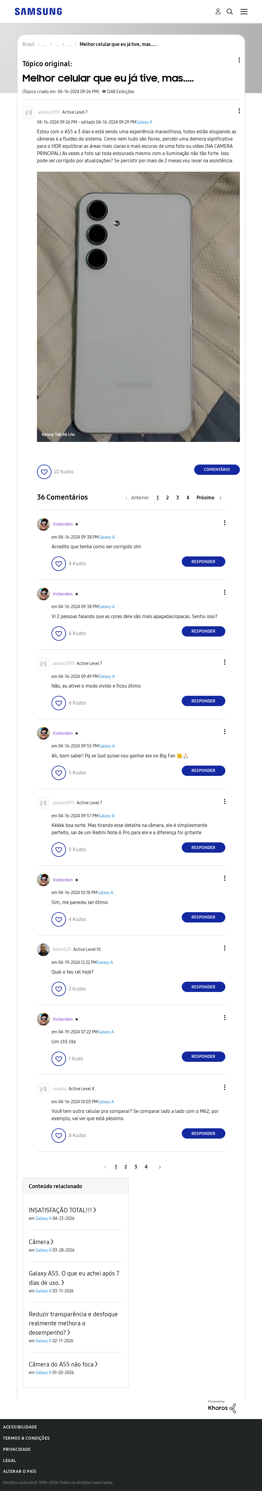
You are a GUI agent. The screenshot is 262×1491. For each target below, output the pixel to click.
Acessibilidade (20, 1427)
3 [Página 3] (177, 498)
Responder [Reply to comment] (203, 561)
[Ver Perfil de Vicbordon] (63, 524)
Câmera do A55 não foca (61, 1364)
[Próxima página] (209, 497)
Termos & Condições (26, 1438)
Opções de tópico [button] (229, 60)
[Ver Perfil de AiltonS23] (62, 949)
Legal (9, 1460)
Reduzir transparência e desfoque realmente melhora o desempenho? (73, 1323)
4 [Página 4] (188, 498)
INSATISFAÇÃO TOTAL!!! (60, 1210)
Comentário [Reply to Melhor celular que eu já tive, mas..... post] (217, 469)
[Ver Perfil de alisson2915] (49, 112)
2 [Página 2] (167, 498)
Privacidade (17, 1449)
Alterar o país (19, 1471)
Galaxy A (144, 122)
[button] (229, 110)
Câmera (39, 1242)
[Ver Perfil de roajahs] (59, 1088)
